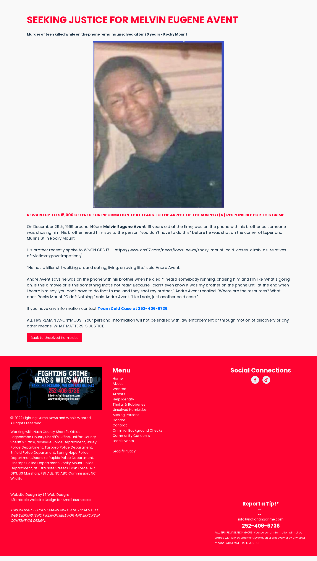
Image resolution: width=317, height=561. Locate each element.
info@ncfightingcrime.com (260, 519)
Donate (119, 420)
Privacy (129, 451)
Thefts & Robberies (129, 404)
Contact (120, 425)
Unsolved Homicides (130, 409)
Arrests (119, 394)
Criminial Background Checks (137, 430)
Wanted (119, 388)
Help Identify (123, 399)
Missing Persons (126, 414)
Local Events (123, 440)
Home (118, 378)
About (118, 383)
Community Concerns (131, 435)
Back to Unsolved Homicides (54, 337)
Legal (117, 451)
